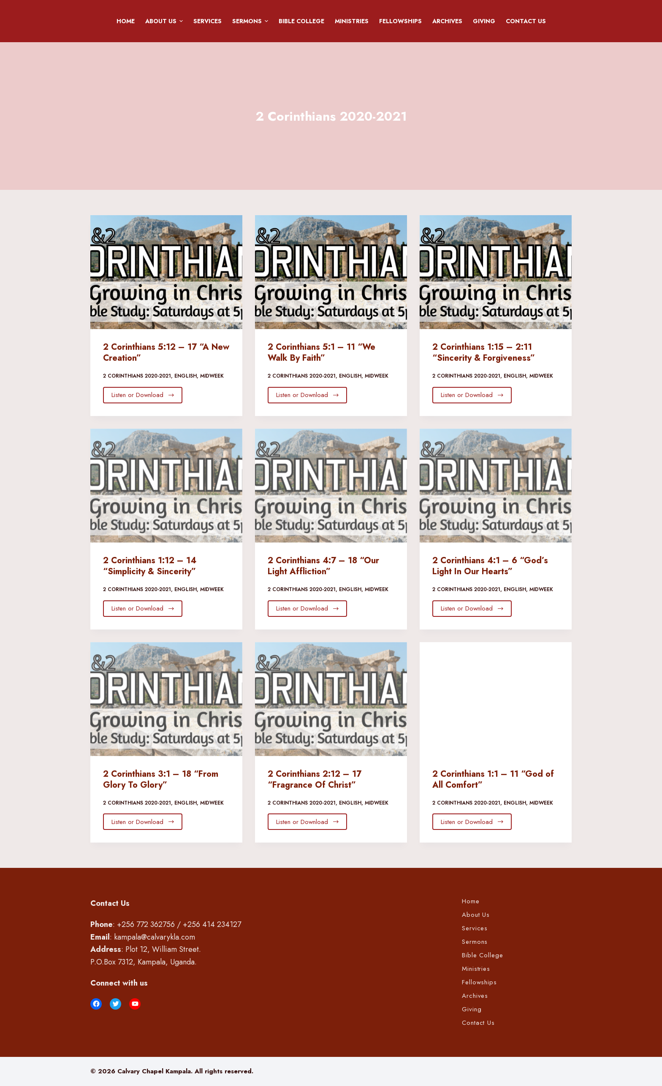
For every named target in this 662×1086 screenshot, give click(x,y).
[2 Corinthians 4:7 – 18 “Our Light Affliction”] (331, 486)
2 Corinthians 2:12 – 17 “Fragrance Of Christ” (314, 779)
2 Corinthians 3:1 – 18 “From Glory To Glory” (160, 779)
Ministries (352, 21)
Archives (447, 21)
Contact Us (526, 21)
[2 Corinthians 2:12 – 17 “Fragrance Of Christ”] (331, 699)
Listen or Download (143, 395)
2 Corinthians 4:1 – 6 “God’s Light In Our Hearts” (490, 566)
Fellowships (400, 21)
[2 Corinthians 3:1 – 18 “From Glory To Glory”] (166, 699)
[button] (181, 21)
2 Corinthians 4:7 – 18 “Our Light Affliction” (323, 566)
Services (207, 21)
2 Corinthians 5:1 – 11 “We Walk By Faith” (321, 352)
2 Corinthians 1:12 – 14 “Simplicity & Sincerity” (149, 566)
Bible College (301, 21)
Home (126, 21)
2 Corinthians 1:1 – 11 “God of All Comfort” (493, 779)
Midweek (212, 376)
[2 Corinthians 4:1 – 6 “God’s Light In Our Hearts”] (496, 486)
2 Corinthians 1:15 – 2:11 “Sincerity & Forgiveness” (483, 352)
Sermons (251, 21)
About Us (165, 21)
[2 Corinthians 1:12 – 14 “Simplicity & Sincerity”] (166, 486)
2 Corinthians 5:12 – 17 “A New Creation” (166, 352)
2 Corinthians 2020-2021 (137, 376)
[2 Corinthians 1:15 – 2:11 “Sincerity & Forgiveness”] (496, 272)
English (185, 376)
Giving (484, 21)
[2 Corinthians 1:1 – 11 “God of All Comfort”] (496, 699)
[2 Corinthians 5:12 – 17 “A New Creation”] (166, 272)
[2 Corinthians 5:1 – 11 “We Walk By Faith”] (331, 272)
